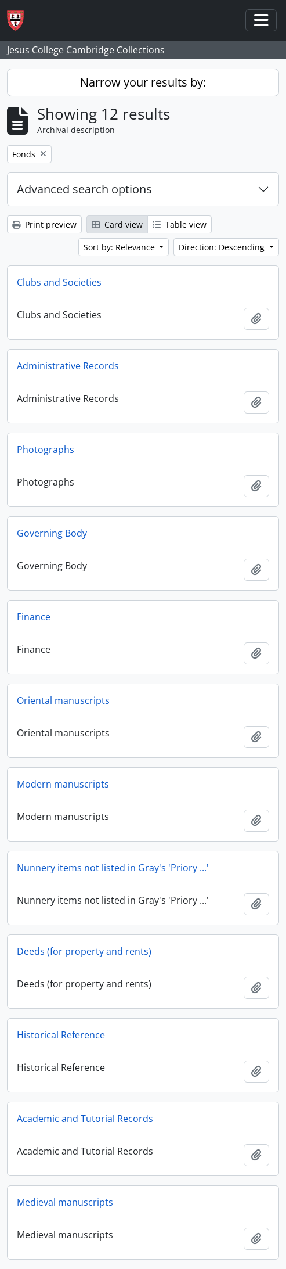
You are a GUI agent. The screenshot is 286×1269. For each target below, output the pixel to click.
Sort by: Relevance (120, 247)
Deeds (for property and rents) (84, 951)
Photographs (45, 449)
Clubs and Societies (59, 282)
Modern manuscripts (63, 784)
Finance (33, 616)
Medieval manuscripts (65, 1202)
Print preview (44, 224)
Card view (117, 224)
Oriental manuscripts (63, 700)
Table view (180, 224)
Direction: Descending (223, 247)
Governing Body (52, 533)
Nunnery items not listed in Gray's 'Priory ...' (113, 867)
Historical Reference (61, 1035)
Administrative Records (68, 366)
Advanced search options (84, 189)
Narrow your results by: (143, 82)
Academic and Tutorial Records (85, 1118)
